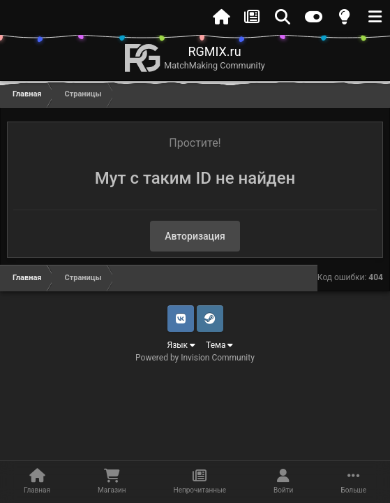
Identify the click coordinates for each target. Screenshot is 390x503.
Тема (219, 345)
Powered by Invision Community (195, 358)
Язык (181, 345)
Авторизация (195, 236)
